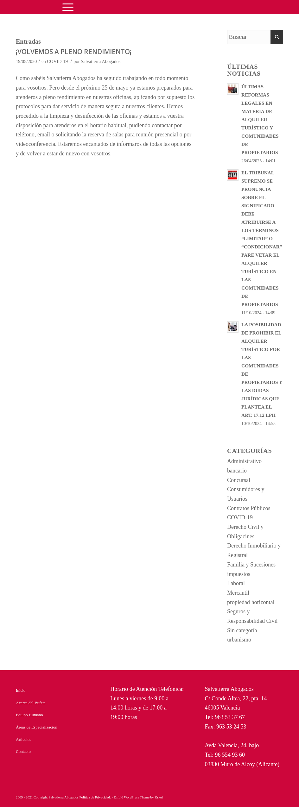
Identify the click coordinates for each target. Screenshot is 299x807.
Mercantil (238, 593)
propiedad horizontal (250, 602)
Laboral (236, 583)
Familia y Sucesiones (251, 564)
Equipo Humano (29, 714)
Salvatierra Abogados (100, 61)
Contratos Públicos (248, 508)
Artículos (23, 739)
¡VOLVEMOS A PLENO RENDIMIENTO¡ (73, 51)
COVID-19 (57, 61)
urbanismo (239, 639)
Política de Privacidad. (95, 797)
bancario (237, 470)
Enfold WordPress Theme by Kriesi (138, 797)
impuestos (238, 574)
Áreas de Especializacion (36, 727)
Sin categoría (242, 630)
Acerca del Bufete (31, 702)
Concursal (238, 480)
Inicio (20, 690)
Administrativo (244, 461)
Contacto (23, 751)
